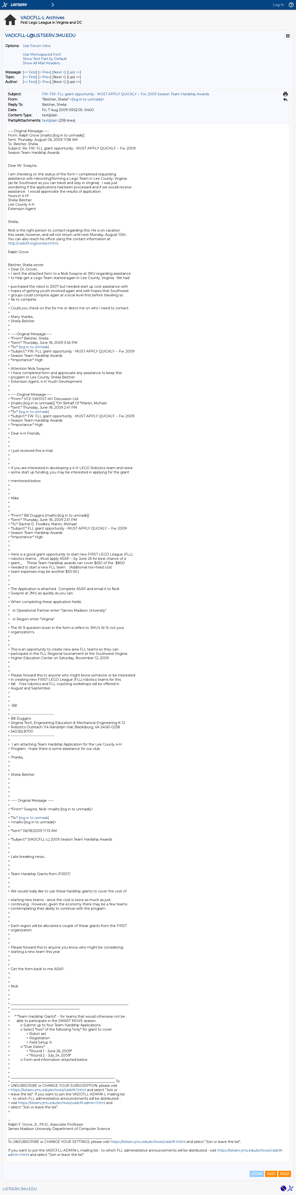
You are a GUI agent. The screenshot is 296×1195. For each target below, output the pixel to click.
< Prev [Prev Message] (44, 72)
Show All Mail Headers (41, 63)
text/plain (49, 120)
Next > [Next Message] (59, 72)
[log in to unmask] (87, 99)
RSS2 (284, 1174)
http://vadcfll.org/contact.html (33, 243)
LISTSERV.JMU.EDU (20, 1189)
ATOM (257, 1174)
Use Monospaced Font (42, 54)
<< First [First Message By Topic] (30, 77)
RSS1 (271, 1174)
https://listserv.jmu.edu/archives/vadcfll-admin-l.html (61, 1103)
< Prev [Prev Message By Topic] (44, 77)
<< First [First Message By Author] (30, 82)
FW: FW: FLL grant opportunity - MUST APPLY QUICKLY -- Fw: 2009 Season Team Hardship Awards (125, 94)
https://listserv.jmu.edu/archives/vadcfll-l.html (48, 1090)
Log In (278, 5)
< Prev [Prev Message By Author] (44, 82)
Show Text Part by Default (45, 59)
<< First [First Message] (30, 72)
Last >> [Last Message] (74, 72)
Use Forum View (37, 46)
